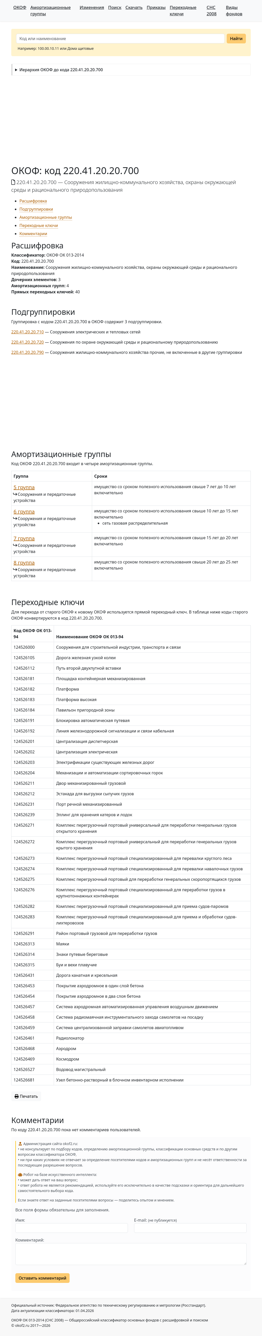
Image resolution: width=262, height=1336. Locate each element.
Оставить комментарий (42, 1278)
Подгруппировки (36, 209)
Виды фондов (234, 10)
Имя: (20, 1220)
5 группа (24, 487)
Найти (236, 38)
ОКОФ (19, 7)
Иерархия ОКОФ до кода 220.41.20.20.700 (61, 70)
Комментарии (33, 233)
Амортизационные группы (50, 10)
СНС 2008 (212, 10)
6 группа (24, 511)
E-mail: (155, 1220)
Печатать (26, 1096)
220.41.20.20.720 (27, 342)
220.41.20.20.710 (27, 332)
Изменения (92, 7)
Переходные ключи (183, 10)
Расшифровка (33, 201)
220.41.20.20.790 (27, 352)
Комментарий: (29, 1240)
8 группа (24, 562)
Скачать (134, 7)
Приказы (156, 7)
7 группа (24, 538)
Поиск (114, 7)
